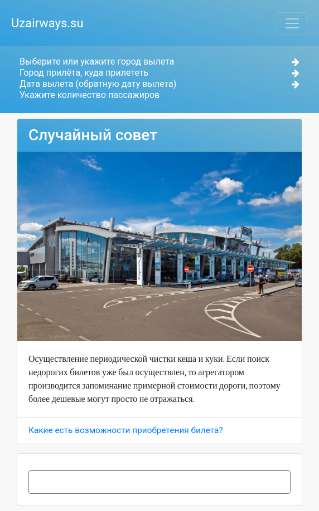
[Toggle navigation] (292, 23)
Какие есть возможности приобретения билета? (125, 430)
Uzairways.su (47, 23)
